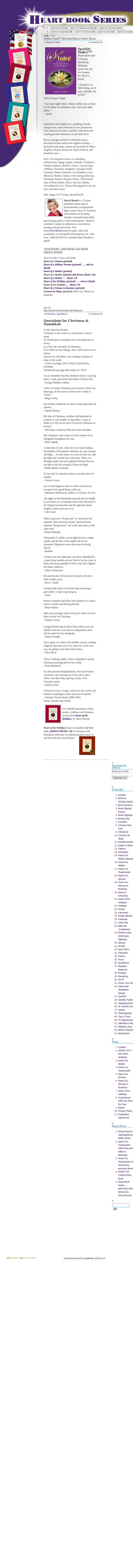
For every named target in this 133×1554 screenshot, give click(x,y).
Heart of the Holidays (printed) (59, 281)
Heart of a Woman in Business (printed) (64, 288)
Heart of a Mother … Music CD (60, 278)
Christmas (51, 314)
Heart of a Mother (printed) (58, 271)
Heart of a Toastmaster (61, 32)
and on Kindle (87, 281)
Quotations (62, 314)
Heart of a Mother (106, 32)
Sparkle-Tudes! (53, 42)
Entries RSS (14, 1258)
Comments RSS (29, 1258)
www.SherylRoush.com (55, 230)
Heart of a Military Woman (58, 264)
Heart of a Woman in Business (83, 28)
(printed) (76, 264)
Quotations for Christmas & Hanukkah (63, 310)
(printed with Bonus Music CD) (79, 274)
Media (53, 36)
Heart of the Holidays (84, 32)
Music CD (75, 284)
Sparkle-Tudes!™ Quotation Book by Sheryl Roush (70, 38)
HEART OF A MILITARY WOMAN (111, 28)
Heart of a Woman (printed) (58, 261)
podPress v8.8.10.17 (95, 1258)
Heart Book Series (55, 1)
